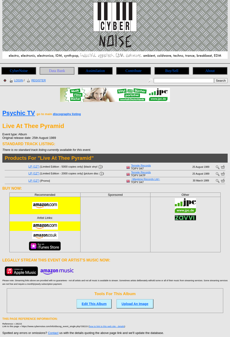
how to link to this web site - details (106, 326)
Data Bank (57, 71)
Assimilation (95, 71)
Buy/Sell (171, 71)
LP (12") (33, 166)
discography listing (67, 114)
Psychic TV (18, 112)
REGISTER (35, 80)
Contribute (134, 71)
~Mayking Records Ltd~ (145, 179)
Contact (53, 333)
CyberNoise (19, 71)
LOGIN (15, 80)
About (210, 71)
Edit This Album (94, 304)
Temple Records (141, 165)
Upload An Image (135, 304)
